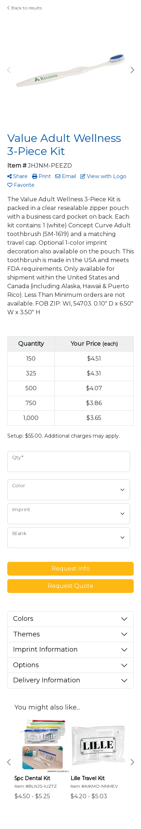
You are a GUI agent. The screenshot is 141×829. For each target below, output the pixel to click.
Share (17, 176)
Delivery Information (46, 680)
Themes (26, 634)
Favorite (21, 185)
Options (26, 665)
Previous (9, 70)
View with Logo (103, 176)
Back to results (24, 7)
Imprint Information (45, 649)
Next (132, 70)
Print (41, 176)
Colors (23, 619)
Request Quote (70, 585)
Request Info (71, 568)
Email (65, 176)
